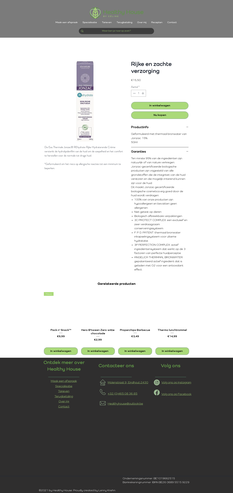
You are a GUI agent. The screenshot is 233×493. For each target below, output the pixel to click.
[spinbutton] (138, 93)
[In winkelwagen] (61, 351)
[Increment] (143, 93)
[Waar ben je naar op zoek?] (116, 31)
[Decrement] (134, 93)
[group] (116, 323)
